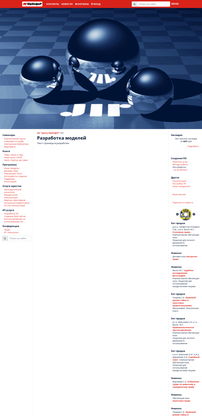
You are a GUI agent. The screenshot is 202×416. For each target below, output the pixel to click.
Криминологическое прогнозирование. (183, 328)
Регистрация (10, 181)
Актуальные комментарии (16, 202)
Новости (67, 4)
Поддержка (9, 179)
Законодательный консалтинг (12, 190)
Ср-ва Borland (180, 169)
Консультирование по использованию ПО (14, 220)
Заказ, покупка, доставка (16, 160)
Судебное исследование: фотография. (183, 273)
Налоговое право (181, 400)
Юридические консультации (11, 196)
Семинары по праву (14, 141)
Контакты (52, 4)
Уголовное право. (182, 232)
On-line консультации (14, 205)
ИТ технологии (11, 232)
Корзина (82, 4)
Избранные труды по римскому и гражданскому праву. (186, 384)
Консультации (179, 181)
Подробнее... (194, 146)
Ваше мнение (179, 194)
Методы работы (180, 164)
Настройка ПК (179, 183)
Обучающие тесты (13, 173)
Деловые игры (11, 171)
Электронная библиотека (16, 144)
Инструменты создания (15, 176)
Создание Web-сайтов (14, 216)
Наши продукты (11, 168)
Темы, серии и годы (13, 154)
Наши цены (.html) (13, 157)
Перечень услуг (180, 161)
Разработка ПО (11, 213)
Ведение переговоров (14, 200)
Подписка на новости (183, 202)
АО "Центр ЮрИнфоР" (48, 133)
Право (7, 229)
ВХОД (95, 4)
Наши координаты (181, 186)
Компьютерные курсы (15, 138)
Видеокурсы (10, 146)
